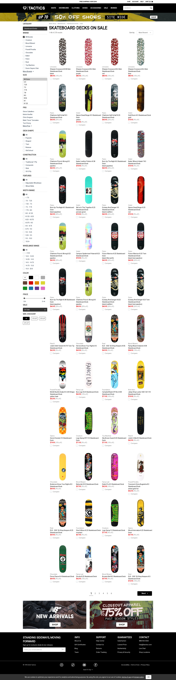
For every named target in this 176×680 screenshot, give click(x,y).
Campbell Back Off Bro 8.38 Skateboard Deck (114, 378)
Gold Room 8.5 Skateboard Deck (140, 101)
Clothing (76, 8)
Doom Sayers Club (31, 68)
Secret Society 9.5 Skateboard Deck (62, 424)
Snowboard (64, 8)
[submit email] (63, 649)
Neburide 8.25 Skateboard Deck (88, 469)
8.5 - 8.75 (27, 226)
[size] (35, 91)
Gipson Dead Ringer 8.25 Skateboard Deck (140, 194)
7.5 (35, 87)
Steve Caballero (28, 111)
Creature (27, 40)
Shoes (85, 8)
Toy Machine (29, 65)
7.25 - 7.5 (27, 204)
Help (141, 1)
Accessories (95, 8)
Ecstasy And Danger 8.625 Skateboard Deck (114, 286)
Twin (26, 144)
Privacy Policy (145, 665)
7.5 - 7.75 (27, 207)
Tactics (34, 8)
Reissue (27, 147)
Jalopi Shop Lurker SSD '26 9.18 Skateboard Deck (140, 378)
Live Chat (142, 648)
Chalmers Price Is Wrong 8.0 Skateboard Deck (88, 286)
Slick (26, 168)
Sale (106, 8)
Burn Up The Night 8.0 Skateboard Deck (114, 148)
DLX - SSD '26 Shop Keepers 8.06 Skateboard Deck (114, 331)
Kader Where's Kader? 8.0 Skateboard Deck (140, 147)
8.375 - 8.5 (28, 223)
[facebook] (95, 665)
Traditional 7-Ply (30, 162)
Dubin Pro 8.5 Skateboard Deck (114, 469)
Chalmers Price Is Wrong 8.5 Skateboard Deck (62, 148)
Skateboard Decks (35, 28)
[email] (44, 649)
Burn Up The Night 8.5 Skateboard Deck (62, 194)
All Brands (28, 37)
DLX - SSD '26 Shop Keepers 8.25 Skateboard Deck (62, 516)
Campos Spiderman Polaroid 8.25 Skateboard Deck (88, 239)
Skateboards (61, 23)
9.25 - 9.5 (27, 235)
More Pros (27, 126)
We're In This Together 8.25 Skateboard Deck (88, 194)
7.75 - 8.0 (27, 210)
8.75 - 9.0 (27, 229)
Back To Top (88, 669)
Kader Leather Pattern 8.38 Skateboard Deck (88, 147)
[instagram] (61, 665)
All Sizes (35, 79)
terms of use (126, 677)
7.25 (35, 84)
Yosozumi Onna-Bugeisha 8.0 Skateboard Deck (140, 471)
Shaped (27, 141)
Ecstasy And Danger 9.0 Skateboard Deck (114, 194)
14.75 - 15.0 (28, 265)
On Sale (35, 310)
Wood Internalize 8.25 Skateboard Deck (140, 516)
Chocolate (28, 53)
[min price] (26, 301)
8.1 (35, 100)
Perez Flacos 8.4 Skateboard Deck (62, 561)
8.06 (35, 98)
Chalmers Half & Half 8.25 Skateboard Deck (114, 101)
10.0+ (26, 241)
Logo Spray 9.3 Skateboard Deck (114, 515)
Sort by (131, 32)
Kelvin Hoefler (28, 114)
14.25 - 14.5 (28, 259)
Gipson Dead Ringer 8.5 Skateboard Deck (88, 102)
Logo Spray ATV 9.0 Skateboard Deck (88, 424)
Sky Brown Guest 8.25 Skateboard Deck (114, 424)
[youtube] (84, 665)
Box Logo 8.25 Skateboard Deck (88, 377)
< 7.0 (26, 197)
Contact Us (100, 645)
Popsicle (27, 138)
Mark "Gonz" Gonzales (31, 120)
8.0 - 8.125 (28, 213)
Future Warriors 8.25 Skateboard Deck (114, 240)
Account (135, 1)
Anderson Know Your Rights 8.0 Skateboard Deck (62, 470)
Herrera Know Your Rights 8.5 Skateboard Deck (88, 331)
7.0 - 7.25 (27, 201)
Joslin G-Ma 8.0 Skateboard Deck (140, 423)
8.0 (35, 95)
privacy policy (139, 677)
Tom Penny (27, 123)
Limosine (27, 46)
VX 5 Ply (27, 171)
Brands (114, 8)
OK (148, 677)
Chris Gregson (28, 117)
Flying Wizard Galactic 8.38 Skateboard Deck (140, 331)
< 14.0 (26, 253)
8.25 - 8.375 (28, 219)
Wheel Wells (28, 186)
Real (26, 62)
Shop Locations (144, 652)
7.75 (35, 90)
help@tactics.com (145, 645)
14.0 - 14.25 (28, 256)
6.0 (35, 82)
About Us (78, 641)
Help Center (100, 641)
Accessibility (125, 665)
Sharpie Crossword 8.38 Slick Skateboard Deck (62, 56)
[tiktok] (73, 665)
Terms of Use (135, 665)
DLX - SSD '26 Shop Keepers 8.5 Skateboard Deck (140, 562)
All (25, 135)
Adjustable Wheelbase (32, 183)
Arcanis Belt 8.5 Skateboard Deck (114, 561)
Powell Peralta (29, 49)
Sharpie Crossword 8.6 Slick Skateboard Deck (88, 56)
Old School (28, 150)
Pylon (26, 59)
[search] (138, 8)
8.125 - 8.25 (28, 216)
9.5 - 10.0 (27, 238)
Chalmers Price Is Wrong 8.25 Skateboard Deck (62, 240)
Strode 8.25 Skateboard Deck (88, 561)
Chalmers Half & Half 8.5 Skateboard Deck (62, 101)
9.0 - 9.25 (27, 232)
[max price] (44, 301)
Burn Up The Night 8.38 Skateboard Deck (62, 286)
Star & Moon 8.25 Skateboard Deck (88, 516)
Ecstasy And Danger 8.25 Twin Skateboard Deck (140, 286)
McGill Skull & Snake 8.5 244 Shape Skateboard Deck (62, 379)
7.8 (35, 92)
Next (145, 593)
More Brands (28, 71)
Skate (53, 8)
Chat (128, 1)
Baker (26, 56)
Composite (28, 165)
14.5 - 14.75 (28, 262)
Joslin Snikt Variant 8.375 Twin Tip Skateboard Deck (62, 331)
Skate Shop (52, 23)
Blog (76, 648)
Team (77, 652)
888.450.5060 (144, 641)
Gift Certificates (80, 645)
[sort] (145, 32)
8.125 (35, 103)
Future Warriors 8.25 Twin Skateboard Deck (140, 240)
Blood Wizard (29, 43)
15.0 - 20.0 (28, 269)
